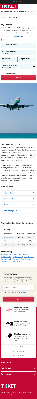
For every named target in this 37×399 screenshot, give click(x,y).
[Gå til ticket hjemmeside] (9, 6)
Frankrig (13, 17)
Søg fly (18, 77)
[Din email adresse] (18, 287)
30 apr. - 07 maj (9, 244)
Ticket (3, 17)
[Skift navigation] (33, 6)
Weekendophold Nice (12, 211)
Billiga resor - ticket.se (8, 392)
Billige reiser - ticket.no (25, 392)
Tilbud (21, 11)
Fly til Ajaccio (5, 261)
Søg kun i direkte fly (8, 73)
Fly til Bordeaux (29, 257)
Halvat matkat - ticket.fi (8, 395)
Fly (11, 11)
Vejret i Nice (9, 205)
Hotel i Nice (8, 193)
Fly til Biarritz (5, 259)
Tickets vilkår (22, 292)
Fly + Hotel (5, 11)
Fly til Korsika (23, 254)
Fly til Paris (4, 254)
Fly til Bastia (16, 261)
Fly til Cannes (17, 257)
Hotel (16, 11)
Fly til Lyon (15, 259)
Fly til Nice (13, 254)
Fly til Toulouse (26, 259)
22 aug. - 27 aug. (9, 237)
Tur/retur (4, 40)
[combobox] (20, 46)
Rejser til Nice (9, 199)
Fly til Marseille (6, 257)
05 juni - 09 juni (9, 241)
